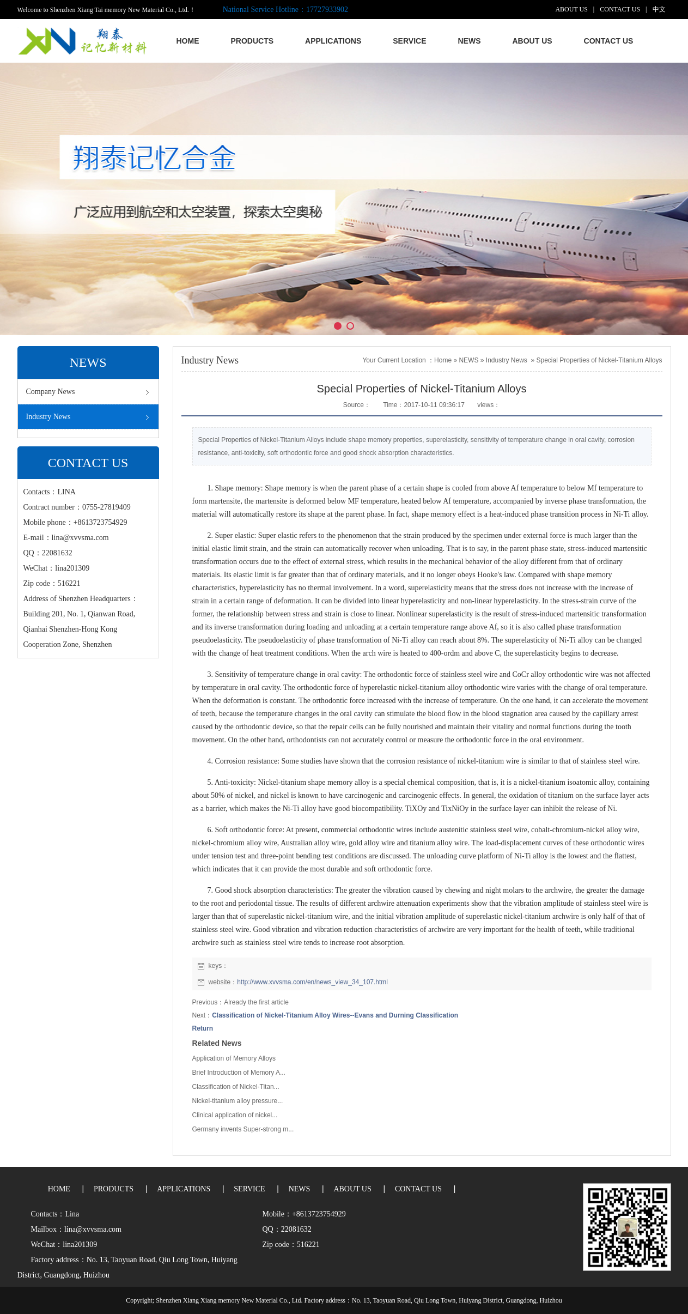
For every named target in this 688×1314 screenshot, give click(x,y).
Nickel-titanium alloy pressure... (237, 1101)
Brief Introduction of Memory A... (238, 1072)
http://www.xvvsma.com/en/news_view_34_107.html (312, 982)
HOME (59, 1189)
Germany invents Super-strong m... (243, 1129)
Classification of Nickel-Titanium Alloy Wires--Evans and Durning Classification (335, 1015)
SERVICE (249, 1189)
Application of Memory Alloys (234, 1058)
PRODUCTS (113, 1189)
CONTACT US (620, 9)
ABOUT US (571, 9)
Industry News (506, 360)
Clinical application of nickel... (235, 1115)
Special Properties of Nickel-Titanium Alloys (599, 360)
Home (443, 360)
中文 (659, 9)
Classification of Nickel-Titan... (235, 1087)
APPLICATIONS (183, 1189)
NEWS (468, 360)
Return (203, 1028)
